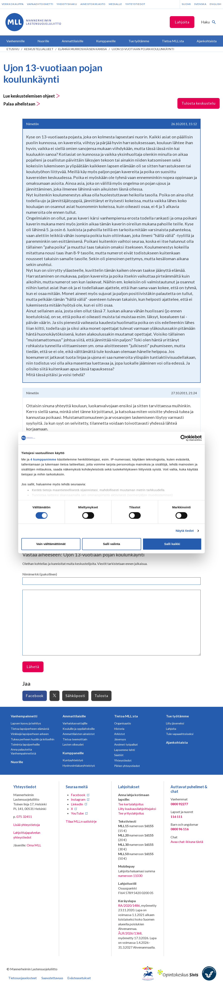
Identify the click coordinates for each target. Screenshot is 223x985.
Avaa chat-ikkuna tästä (187, 842)
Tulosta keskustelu (199, 103)
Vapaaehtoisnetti (40, 4)
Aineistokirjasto (92, 4)
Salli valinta (111, 544)
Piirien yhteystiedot (127, 765)
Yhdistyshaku (67, 4)
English (215, 4)
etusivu (13, 49)
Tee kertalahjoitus (131, 804)
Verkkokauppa (13, 4)
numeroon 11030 (130, 875)
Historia (119, 728)
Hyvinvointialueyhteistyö (79, 765)
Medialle (115, 4)
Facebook (35, 695)
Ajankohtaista (177, 742)
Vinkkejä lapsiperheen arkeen (30, 734)
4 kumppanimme (43, 459)
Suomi (186, 4)
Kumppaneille (73, 753)
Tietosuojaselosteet (22, 978)
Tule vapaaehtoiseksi (179, 734)
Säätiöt (119, 755)
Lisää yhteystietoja (26, 825)
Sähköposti (75, 695)
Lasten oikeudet (73, 744)
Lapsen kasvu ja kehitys (26, 723)
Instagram (78, 799)
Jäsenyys (120, 739)
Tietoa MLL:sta (126, 716)
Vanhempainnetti (24, 716)
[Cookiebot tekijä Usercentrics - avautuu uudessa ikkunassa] (183, 438)
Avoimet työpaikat (126, 744)
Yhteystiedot (135, 4)
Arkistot (119, 734)
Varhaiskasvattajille (75, 723)
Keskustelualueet (38, 49)
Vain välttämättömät (51, 544)
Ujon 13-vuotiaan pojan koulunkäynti (143, 49)
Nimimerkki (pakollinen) (39, 574)
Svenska (200, 4)
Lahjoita (182, 22)
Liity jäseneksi (175, 723)
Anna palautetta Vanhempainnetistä (23, 751)
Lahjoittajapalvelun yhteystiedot (26, 834)
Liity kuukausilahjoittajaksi (137, 809)
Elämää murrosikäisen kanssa (82, 49)
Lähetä (33, 666)
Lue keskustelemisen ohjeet (31, 95)
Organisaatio (122, 723)
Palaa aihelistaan (21, 103)
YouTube (77, 813)
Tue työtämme (177, 716)
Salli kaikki (172, 544)
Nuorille (17, 762)
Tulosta (101, 695)
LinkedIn (77, 804)
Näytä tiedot (185, 531)
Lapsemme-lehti (124, 750)
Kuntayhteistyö (73, 760)
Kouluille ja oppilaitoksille (79, 728)
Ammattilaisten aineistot (79, 734)
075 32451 (24, 816)
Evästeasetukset (79, 978)
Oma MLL (34, 845)
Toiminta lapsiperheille (25, 744)
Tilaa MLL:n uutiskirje (81, 821)
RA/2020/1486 (129, 905)
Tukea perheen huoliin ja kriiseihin (32, 739)
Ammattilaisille (74, 716)
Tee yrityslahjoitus (131, 813)
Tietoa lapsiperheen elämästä (30, 728)
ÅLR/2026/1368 (130, 933)
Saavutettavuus (52, 978)
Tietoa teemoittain (75, 739)
